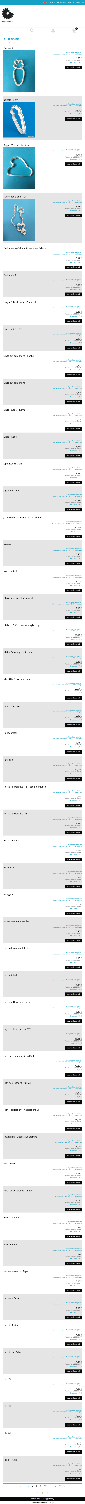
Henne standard (11, 1217)
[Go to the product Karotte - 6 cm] (19, 119)
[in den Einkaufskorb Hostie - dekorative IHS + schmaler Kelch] (73, 805)
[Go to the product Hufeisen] (19, 763)
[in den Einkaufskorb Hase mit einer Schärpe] (73, 1290)
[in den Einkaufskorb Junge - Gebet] (73, 455)
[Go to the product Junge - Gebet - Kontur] (19, 413)
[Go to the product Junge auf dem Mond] (19, 386)
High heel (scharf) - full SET (17, 1082)
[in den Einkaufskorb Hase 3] (73, 1398)
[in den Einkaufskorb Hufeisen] (73, 779)
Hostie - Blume (11, 840)
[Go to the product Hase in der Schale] (19, 1356)
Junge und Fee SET (12, 329)
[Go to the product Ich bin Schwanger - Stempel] (19, 655)
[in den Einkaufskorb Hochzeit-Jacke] (73, 994)
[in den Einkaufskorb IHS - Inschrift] (73, 590)
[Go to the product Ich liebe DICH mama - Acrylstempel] (19, 629)
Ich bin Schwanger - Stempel (18, 652)
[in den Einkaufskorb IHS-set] (73, 563)
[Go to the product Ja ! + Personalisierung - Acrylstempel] (19, 521)
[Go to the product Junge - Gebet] (19, 440)
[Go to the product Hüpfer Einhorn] (19, 709)
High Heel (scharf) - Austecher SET (21, 1109)
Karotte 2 (8, 48)
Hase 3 (7, 1379)
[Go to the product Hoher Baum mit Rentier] (19, 925)
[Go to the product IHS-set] (19, 548)
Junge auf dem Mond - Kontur (18, 355)
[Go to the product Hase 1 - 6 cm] (19, 1463)
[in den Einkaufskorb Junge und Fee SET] (73, 348)
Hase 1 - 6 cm (10, 1459)
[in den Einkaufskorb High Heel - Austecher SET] (73, 1048)
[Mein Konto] (53, 30)
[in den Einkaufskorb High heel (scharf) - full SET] (73, 1102)
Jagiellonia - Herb (12, 490)
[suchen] (32, 30)
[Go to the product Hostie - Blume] (19, 844)
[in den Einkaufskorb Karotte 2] (73, 67)
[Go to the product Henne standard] (19, 1221)
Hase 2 (7, 1432)
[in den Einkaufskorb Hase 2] (73, 1452)
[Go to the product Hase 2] (19, 1436)
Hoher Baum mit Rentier (16, 921)
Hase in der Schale (13, 1352)
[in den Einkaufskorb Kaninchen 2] (73, 294)
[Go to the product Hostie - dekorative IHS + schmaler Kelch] (19, 790)
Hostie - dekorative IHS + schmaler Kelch (24, 786)
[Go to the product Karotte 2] (19, 71)
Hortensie (8, 867)
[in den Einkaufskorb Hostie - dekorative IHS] (73, 832)
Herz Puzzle (9, 1163)
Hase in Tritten (11, 1325)
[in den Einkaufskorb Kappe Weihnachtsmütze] (73, 164)
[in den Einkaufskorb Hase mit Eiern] (73, 1317)
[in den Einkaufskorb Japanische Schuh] (73, 482)
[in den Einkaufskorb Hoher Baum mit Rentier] (73, 940)
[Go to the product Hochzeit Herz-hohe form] (19, 1005)
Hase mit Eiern (11, 1298)
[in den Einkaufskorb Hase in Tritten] (73, 1344)
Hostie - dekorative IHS (15, 813)
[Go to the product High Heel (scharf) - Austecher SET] (19, 1113)
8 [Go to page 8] (36, 1485)
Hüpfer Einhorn (11, 706)
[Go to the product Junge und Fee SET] (19, 332)
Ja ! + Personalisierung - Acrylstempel (22, 517)
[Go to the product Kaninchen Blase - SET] (19, 220)
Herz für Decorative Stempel (18, 1190)
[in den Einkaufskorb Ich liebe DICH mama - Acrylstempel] (73, 644)
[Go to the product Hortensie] (19, 871)
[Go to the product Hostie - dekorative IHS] (19, 817)
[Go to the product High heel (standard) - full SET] (19, 1059)
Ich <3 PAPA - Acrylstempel (17, 679)
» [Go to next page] (64, 1485)
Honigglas (8, 894)
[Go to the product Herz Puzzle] (19, 1167)
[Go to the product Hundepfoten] (19, 736)
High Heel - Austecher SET (16, 1029)
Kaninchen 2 (9, 275)
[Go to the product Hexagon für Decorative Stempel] (19, 1140)
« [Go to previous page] (20, 1485)
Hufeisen (8, 759)
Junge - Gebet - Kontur (14, 409)
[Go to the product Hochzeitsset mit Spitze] (19, 952)
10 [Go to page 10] (45, 1485)
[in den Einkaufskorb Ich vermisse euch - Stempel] (73, 617)
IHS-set (7, 544)
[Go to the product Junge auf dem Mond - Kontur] (19, 359)
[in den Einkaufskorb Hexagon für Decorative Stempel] (73, 1155)
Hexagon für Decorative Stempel (20, 1136)
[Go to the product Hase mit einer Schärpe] (19, 1275)
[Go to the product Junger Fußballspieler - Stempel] (19, 306)
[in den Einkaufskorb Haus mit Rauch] (73, 1263)
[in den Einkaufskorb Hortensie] (73, 886)
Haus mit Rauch (11, 1244)
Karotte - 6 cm (10, 99)
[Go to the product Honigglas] (19, 898)
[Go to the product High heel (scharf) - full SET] (19, 1086)
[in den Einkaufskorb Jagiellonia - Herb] (73, 509)
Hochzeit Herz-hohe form (16, 1002)
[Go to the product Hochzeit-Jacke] (19, 979)
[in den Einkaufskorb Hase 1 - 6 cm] (73, 1479)
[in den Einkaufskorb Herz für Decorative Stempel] (73, 1209)
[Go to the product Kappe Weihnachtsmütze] (19, 168)
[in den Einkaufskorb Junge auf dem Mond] (73, 402)
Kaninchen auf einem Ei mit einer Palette (24, 248)
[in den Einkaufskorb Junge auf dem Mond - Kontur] (73, 375)
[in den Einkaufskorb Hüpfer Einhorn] (73, 725)
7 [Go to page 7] (32, 1485)
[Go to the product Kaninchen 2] (19, 279)
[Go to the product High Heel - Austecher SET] (19, 1032)
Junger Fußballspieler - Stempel (19, 302)
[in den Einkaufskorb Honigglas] (73, 913)
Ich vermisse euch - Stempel (18, 598)
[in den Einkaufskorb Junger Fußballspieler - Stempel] (73, 321)
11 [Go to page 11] (50, 1485)
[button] (10, 30)
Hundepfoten (10, 732)
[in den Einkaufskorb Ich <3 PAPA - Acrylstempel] (73, 698)
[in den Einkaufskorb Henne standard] (73, 1236)
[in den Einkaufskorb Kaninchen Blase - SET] (73, 215)
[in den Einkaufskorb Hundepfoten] (73, 752)
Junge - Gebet (10, 436)
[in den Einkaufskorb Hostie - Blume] (73, 859)
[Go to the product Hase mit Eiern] (19, 1302)
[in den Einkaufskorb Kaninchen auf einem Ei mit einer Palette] (73, 267)
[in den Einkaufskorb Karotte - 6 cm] (73, 119)
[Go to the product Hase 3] (19, 1382)
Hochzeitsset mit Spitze (15, 948)
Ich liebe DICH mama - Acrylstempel (22, 625)
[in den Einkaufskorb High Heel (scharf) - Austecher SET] (73, 1129)
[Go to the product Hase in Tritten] (19, 1329)
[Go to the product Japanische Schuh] (19, 467)
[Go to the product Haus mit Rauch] (19, 1248)
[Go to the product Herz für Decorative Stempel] (19, 1194)
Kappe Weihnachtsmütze (16, 145)
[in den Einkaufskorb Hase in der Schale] (73, 1371)
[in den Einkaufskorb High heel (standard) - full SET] (73, 1075)
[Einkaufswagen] (74, 30)
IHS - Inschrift (10, 571)
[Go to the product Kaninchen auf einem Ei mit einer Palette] (19, 252)
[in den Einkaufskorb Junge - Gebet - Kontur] (73, 429)
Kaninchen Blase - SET (14, 196)
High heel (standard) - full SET (18, 1056)
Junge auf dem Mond (14, 382)
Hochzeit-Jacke (11, 975)
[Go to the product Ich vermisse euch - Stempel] (19, 602)
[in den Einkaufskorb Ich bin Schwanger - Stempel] (73, 671)
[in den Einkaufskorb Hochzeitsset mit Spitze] (73, 967)
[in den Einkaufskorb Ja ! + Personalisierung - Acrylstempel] (73, 536)
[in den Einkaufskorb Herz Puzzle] (73, 1182)
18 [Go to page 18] (60, 1485)
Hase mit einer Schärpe (15, 1271)
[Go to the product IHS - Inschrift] (19, 575)
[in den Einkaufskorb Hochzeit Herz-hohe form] (73, 1021)
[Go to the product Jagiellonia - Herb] (19, 494)
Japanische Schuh (12, 463)
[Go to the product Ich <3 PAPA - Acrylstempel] (19, 682)
